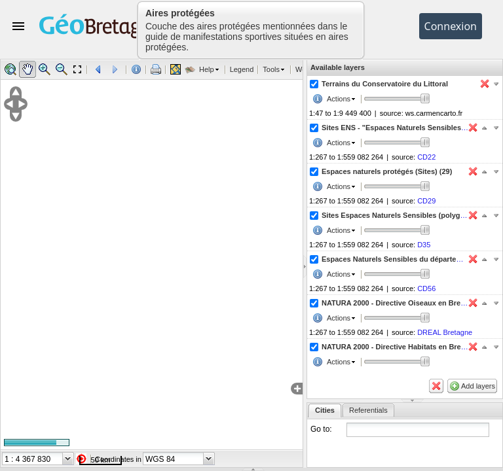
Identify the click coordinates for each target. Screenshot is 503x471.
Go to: (321, 429)
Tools (271, 69)
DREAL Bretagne (444, 332)
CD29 (426, 201)
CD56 (426, 288)
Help (206, 69)
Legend (242, 69)
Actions (338, 99)
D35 (423, 245)
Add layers (478, 386)
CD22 (426, 157)
